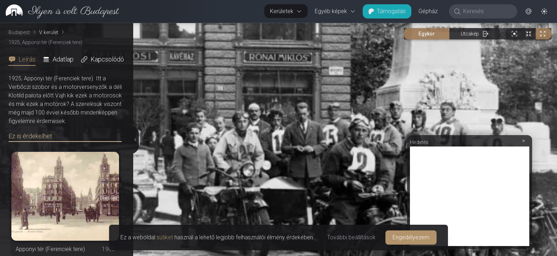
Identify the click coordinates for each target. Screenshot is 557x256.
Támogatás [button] (387, 11)
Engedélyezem (411, 237)
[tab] (24, 59)
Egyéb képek (335, 11)
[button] (528, 11)
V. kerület (48, 32)
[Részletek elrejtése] (135, 140)
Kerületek (286, 11)
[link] (59, 11)
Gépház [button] (428, 11)
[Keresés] (487, 11)
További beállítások (351, 237)
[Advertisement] (469, 196)
